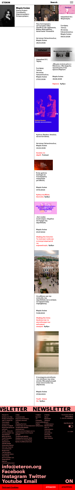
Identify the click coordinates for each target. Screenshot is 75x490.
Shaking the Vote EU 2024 (24, 438)
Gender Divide (6, 443)
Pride (17, 422)
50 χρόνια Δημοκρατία (6, 440)
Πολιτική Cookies (10, 487)
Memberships (48, 425)
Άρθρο (63, 84)
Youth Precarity (7, 438)
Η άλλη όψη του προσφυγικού (25, 425)
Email (30, 480)
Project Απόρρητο (8, 418)
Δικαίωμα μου (20, 429)
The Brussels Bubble (22, 427)
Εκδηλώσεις (39, 425)
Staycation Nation (8, 445)
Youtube (12, 480)
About (46, 417)
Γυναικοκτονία (20, 417)
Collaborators (49, 424)
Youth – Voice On (7, 431)
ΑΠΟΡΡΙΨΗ (67, 487)
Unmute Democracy (8, 463)
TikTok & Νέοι (6, 452)
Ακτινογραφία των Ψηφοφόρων (8, 458)
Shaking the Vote (21, 424)
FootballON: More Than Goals (7, 455)
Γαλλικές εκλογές (21, 420)
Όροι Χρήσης (48, 438)
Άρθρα (38, 424)
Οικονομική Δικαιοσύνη (5, 423)
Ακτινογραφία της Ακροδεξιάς (8, 433)
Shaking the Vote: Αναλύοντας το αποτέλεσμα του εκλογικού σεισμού (43, 322)
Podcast (45, 155)
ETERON (6, 2)
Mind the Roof (6, 436)
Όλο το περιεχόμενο (48, 428)
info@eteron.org (21, 466)
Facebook (13, 471)
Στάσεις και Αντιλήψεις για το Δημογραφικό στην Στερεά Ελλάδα (25, 432)
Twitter (37, 475)
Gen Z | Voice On (7, 420)
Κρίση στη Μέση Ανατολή (42, 195)
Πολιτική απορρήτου (48, 431)
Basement (47, 418)
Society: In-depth (40, 154)
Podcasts (39, 420)
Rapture (56, 84)
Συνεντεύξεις (40, 422)
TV (36, 418)
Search (53, 2)
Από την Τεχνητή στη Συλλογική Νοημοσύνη (7, 448)
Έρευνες (38, 417)
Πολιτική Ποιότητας (48, 435)
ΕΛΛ (72, 431)
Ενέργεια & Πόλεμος (22, 418)
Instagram (14, 475)
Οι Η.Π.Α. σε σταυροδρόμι (24, 440)
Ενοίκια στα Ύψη (7, 417)
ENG (69, 431)
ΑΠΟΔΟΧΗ (51, 487)
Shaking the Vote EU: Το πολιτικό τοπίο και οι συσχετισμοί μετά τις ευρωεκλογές (45, 241)
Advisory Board (47, 421)
